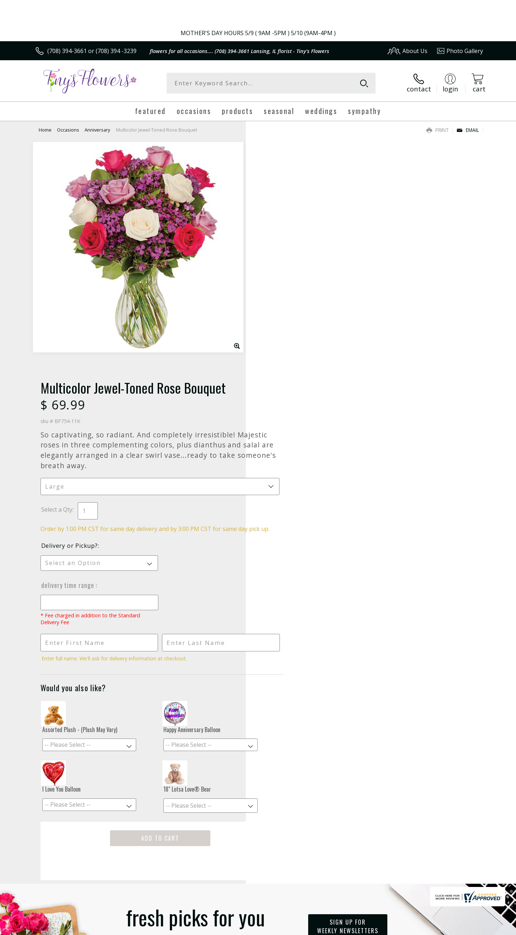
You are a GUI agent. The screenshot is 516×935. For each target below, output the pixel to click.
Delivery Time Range (286, 354)
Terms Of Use (327, 927)
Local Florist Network (420, 927)
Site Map (464, 927)
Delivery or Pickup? (287, 314)
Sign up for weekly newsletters (347, 695)
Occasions (68, 130)
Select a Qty (274, 270)
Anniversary (97, 130)
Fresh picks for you (195, 699)
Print (437, 130)
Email (468, 130)
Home (45, 130)
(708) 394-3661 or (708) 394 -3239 (92, 51)
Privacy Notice (369, 927)
